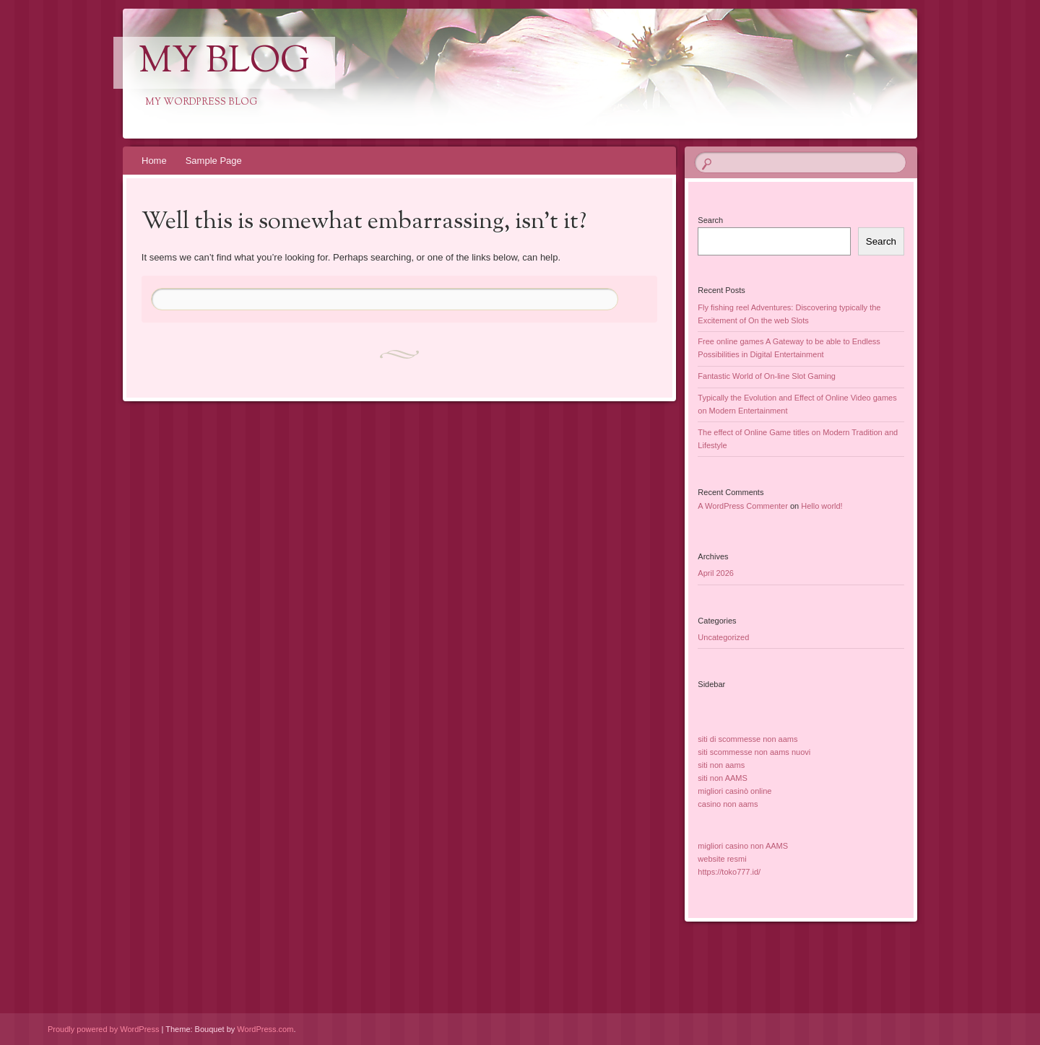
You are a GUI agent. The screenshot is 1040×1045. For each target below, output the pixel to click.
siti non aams (721, 765)
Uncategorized (723, 637)
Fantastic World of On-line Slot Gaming (767, 376)
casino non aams (728, 804)
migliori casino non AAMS (743, 845)
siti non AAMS (722, 778)
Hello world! (821, 506)
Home (154, 160)
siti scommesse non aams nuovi (754, 752)
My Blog (224, 63)
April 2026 (716, 573)
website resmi (722, 858)
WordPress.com (265, 1029)
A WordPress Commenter (743, 506)
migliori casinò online (734, 791)
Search (710, 220)
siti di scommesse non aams (747, 739)
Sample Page (214, 160)
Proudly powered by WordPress (103, 1029)
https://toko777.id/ (729, 871)
